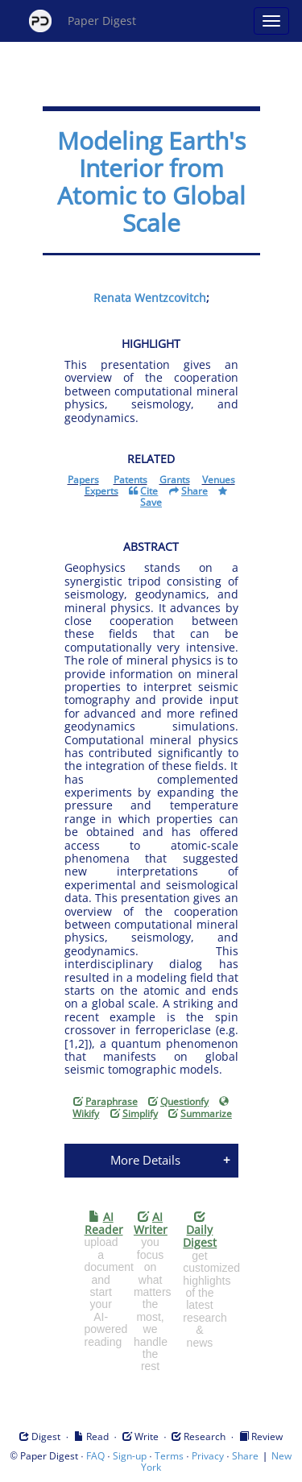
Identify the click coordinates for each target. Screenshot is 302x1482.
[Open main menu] (271, 21)
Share (245, 1456)
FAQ (95, 1456)
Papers (83, 479)
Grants (174, 479)
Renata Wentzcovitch (149, 297)
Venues (218, 479)
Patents (130, 479)
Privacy (208, 1456)
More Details (145, 1160)
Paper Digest (82, 21)
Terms (169, 1456)
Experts (101, 491)
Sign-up (130, 1456)
